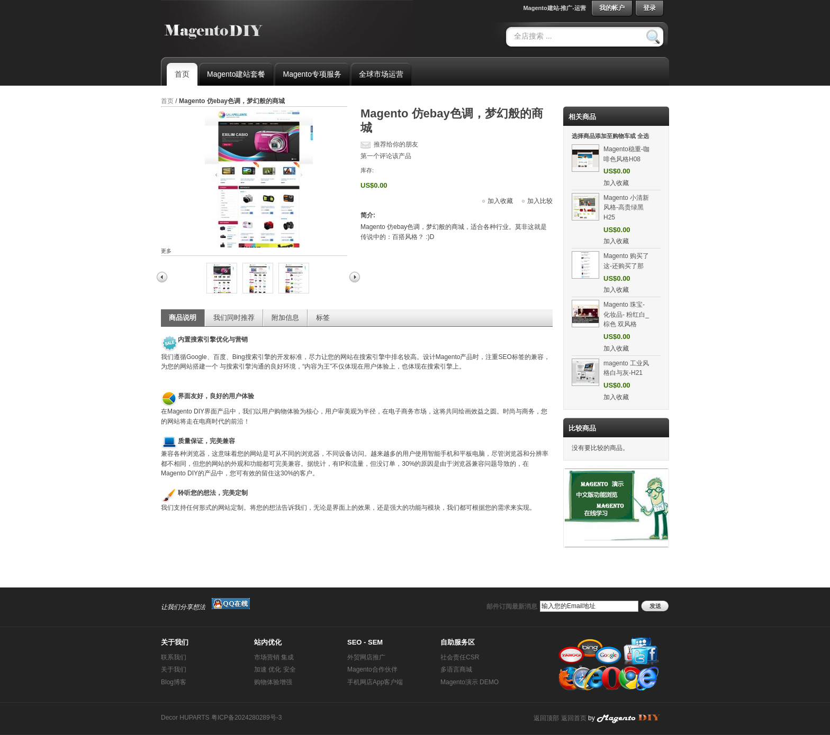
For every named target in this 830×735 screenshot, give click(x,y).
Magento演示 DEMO (469, 682)
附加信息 (285, 317)
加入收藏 (500, 201)
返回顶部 (546, 718)
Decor (169, 717)
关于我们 (173, 669)
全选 (643, 136)
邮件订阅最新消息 (511, 606)
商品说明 (182, 317)
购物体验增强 (273, 682)
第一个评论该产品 (385, 156)
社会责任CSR (459, 657)
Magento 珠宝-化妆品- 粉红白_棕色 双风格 (626, 314)
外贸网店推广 (366, 657)
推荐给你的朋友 (396, 144)
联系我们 (173, 657)
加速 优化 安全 (275, 669)
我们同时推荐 (234, 317)
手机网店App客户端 (375, 682)
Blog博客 (173, 682)
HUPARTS (194, 717)
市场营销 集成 (274, 657)
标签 (323, 317)
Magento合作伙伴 (372, 669)
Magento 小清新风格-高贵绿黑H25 (626, 207)
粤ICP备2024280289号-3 (246, 717)
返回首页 (574, 718)
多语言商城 (456, 669)
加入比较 (540, 201)
